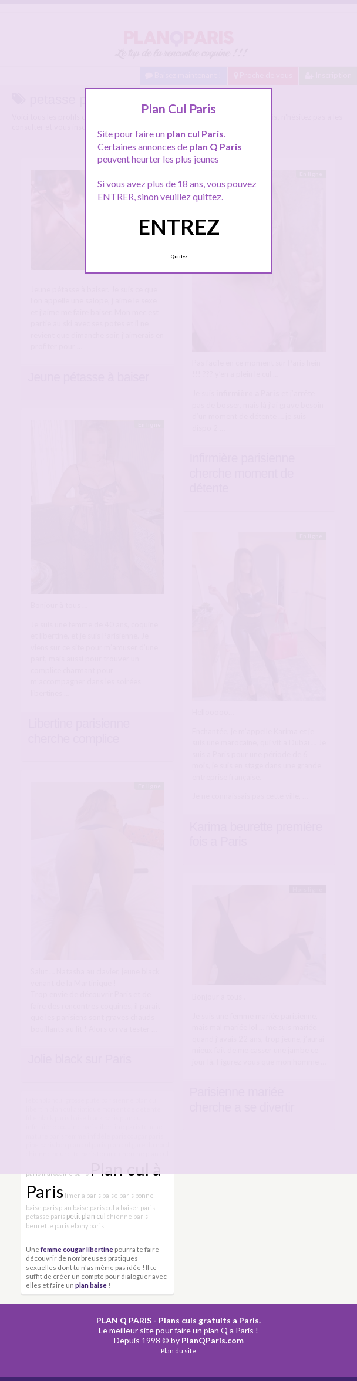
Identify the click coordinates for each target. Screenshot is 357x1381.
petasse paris (45, 1216)
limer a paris (83, 1195)
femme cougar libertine (77, 1249)
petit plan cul (86, 1216)
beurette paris (47, 1226)
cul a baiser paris (130, 1207)
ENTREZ (179, 226)
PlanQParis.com (212, 1340)
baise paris (118, 1195)
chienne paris (127, 1216)
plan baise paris (82, 1207)
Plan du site (178, 1351)
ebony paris (87, 1226)
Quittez (178, 256)
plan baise (91, 1285)
